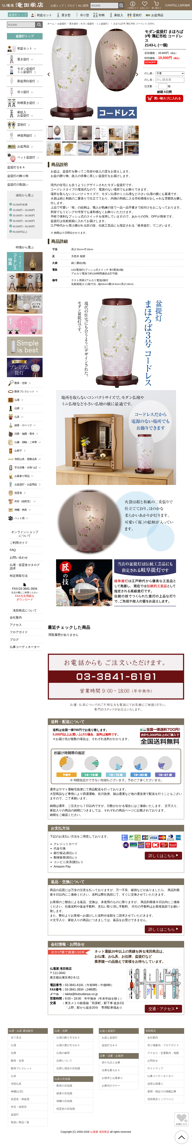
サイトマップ (155, 1068)
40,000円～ (24, 226)
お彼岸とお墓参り (112, 1077)
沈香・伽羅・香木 (24, 433)
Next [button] (135, 74)
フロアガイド (19, 632)
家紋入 (116, 15)
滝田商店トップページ (160, 1099)
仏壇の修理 (63, 1052)
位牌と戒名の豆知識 (68, 1068)
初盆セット (41, 15)
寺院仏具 (16, 1083)
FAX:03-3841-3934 (24, 592)
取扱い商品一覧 (20, 1122)
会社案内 (16, 617)
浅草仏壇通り (155, 1083)
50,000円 (20, 231)
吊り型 (81, 15)
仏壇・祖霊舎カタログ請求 (25, 566)
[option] (93, 74)
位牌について (64, 1060)
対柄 (99, 15)
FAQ (13, 550)
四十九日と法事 (111, 1062)
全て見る (16, 1037)
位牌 (17, 408)
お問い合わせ (19, 557)
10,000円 (20, 204)
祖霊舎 (18, 492)
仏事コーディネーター (25, 647)
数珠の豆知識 (64, 1085)
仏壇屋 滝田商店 (99, 1131)
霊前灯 (134, 15)
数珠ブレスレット (21, 1068)
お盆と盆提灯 (110, 1037)
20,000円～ (24, 215)
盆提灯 (15, 1114)
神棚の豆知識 (64, 1100)
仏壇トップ (57, 5)
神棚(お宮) (17, 1091)
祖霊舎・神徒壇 (20, 1099)
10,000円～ (24, 210)
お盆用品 (154, 15)
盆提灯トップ (18, 14)
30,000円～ (24, 221)
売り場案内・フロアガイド (163, 1045)
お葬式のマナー (111, 1085)
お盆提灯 (61, 23)
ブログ (71, 5)
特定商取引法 (19, 575)
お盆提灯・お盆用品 (25, 484)
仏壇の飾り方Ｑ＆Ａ (68, 1037)
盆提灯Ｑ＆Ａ (109, 1045)
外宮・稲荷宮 (19, 1106)
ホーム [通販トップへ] (50, 23)
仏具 (13, 1076)
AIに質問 (83, 5)
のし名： (149, 79)
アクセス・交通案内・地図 (163, 1052)
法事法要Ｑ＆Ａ (111, 1070)
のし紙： (149, 73)
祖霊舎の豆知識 (65, 1108)
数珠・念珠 (20, 382)
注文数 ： (151, 86)
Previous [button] (50, 74)
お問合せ (152, 1060)
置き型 (63, 15)
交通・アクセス (163, 1008)
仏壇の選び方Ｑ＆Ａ (68, 1045)
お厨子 (18, 450)
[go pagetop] (181, 1137)
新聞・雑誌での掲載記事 (161, 1091)
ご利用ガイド (19, 542)
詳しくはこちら (163, 855)
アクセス (16, 624)
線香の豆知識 (64, 1093)
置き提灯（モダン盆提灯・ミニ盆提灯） (89, 23)
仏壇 (17, 399)
